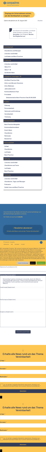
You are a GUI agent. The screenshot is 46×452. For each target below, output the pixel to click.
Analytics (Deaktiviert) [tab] (6, 312)
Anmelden (16, 34)
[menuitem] (36, 5)
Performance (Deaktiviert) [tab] (7, 299)
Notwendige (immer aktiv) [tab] (7, 275)
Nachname (3, 376)
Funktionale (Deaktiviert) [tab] (7, 287)
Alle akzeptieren (41, 263)
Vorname (3, 368)
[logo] (11, 3)
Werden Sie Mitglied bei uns (23, 35)
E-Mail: (2, 360)
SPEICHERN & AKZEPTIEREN (23, 331)
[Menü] (36, 5)
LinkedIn (20, 217)
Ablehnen (33, 263)
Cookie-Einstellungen (23, 263)
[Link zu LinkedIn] (41, 242)
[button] (22, 47)
